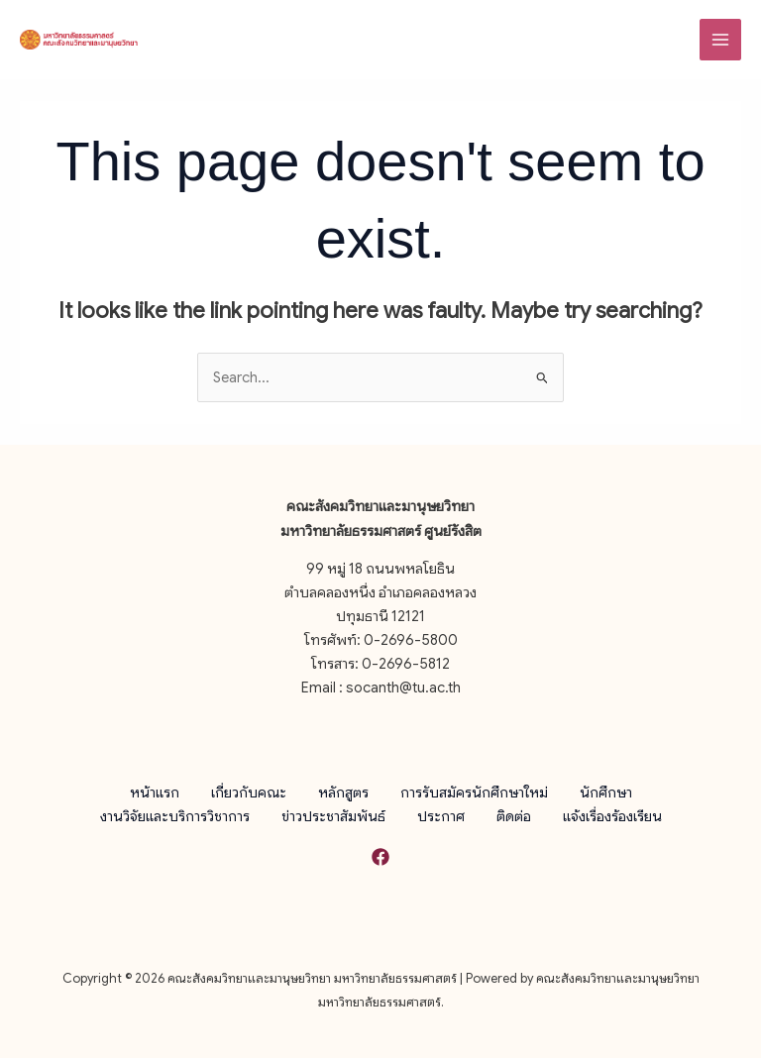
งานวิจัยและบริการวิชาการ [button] (175, 815)
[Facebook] (380, 857)
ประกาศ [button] (441, 815)
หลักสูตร (343, 791)
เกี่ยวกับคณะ (248, 791)
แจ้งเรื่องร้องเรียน (612, 815)
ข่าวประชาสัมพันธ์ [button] (333, 815)
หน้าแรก (154, 791)
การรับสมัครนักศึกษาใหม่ (474, 791)
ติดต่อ (513, 815)
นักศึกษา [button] (606, 791)
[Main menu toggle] (720, 39)
